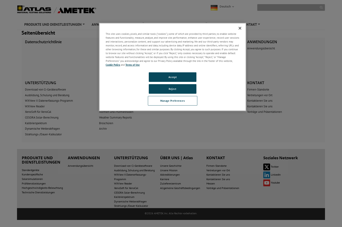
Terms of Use (132, 64)
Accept (173, 77)
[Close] (240, 28)
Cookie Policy (113, 64)
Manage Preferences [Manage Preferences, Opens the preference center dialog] (172, 100)
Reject (172, 89)
